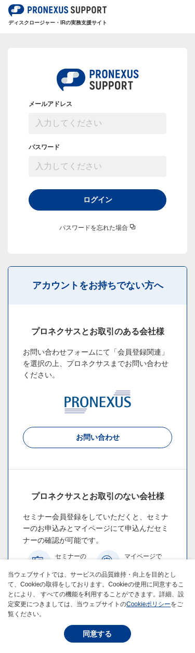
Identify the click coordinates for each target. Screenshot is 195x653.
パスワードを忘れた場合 (93, 227)
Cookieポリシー (148, 604)
